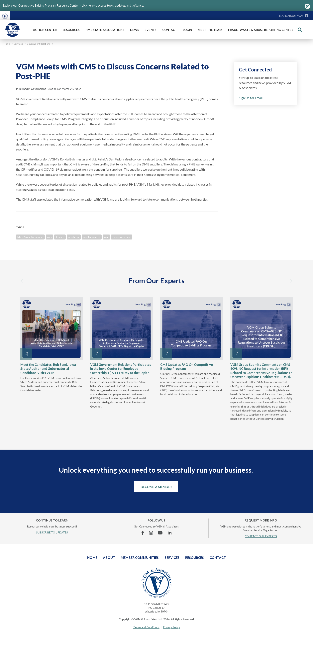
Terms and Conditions (146, 627)
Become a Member (156, 487)
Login (187, 30)
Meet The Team (210, 30)
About (109, 557)
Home (92, 557)
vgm (106, 237)
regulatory (73, 237)
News (134, 30)
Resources (70, 30)
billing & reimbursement (30, 237)
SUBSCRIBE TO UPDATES (52, 532)
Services (172, 557)
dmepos (59, 237)
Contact (169, 30)
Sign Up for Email (250, 98)
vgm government (121, 237)
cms (49, 237)
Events (150, 30)
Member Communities (140, 557)
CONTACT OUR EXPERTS (261, 536)
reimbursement (91, 237)
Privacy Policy (171, 627)
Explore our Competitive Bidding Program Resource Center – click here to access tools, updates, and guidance (73, 5)
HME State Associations (104, 30)
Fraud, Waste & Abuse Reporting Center (260, 30)
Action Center (45, 30)
